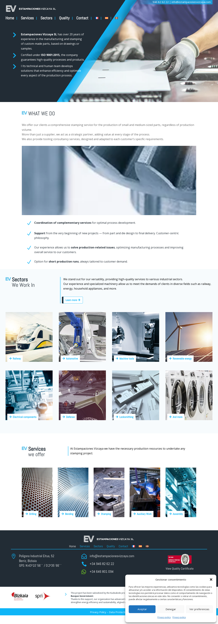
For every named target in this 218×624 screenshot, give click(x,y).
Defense (70, 417)
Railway (17, 358)
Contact (82, 18)
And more (177, 417)
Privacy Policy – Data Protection (109, 612)
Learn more (71, 300)
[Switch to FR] (98, 18)
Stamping (106, 514)
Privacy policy (164, 617)
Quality (64, 18)
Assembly (178, 514)
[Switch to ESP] (108, 18)
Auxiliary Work (144, 514)
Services (27, 18)
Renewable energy (182, 358)
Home (10, 18)
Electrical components (25, 417)
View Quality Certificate (180, 568)
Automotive (72, 358)
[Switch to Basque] (118, 18)
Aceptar (142, 609)
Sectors (46, 18)
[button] (211, 579)
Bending (69, 514)
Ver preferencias (199, 609)
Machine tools (126, 358)
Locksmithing (126, 417)
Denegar (171, 609)
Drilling (32, 514)
